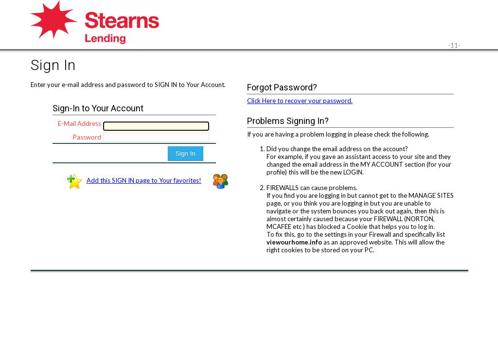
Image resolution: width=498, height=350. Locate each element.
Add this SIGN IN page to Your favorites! (144, 180)
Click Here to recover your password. (300, 101)
